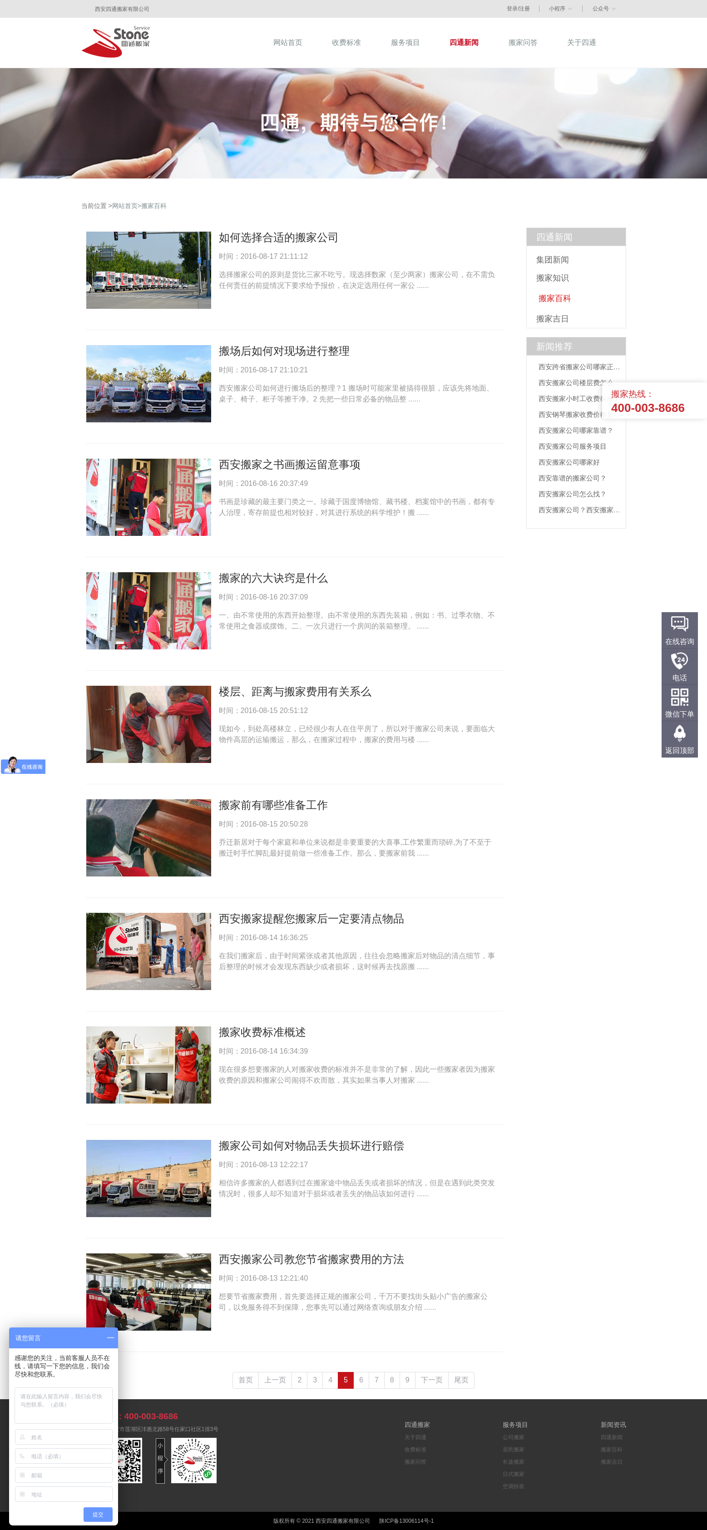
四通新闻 (554, 237)
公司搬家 (513, 1437)
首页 (245, 1380)
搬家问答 (415, 1462)
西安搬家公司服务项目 (573, 446)
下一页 (432, 1380)
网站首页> (126, 205)
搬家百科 (154, 205)
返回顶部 (679, 750)
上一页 (275, 1380)
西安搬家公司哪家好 (569, 462)
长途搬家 (513, 1462)
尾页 (461, 1380)
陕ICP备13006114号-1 (406, 1521)
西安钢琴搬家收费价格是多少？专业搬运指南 (582, 414)
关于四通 (415, 1437)
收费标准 (415, 1449)
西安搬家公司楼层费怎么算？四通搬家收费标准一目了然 (582, 382)
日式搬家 (513, 1474)
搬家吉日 (612, 1462)
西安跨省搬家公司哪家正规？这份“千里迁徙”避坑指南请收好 (582, 367)
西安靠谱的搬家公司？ (573, 478)
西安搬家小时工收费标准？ (579, 398)
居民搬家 (513, 1449)
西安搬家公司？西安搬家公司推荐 (582, 510)
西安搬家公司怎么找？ (573, 494)
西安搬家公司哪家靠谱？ (576, 430)
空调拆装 (513, 1486)
